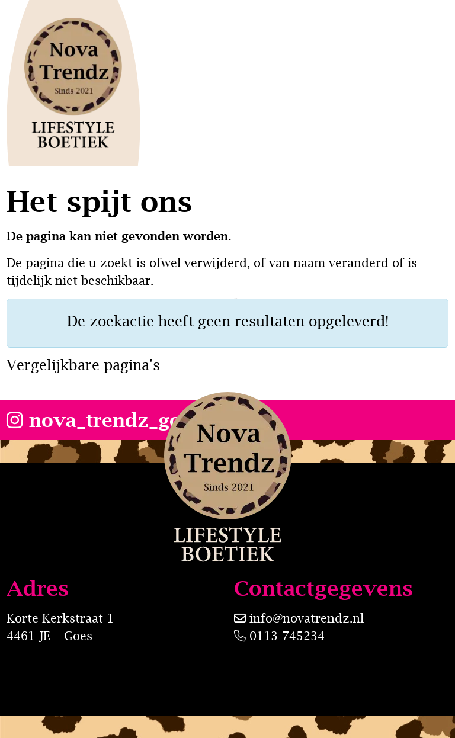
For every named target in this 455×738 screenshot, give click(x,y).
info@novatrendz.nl (306, 618)
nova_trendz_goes (104, 420)
